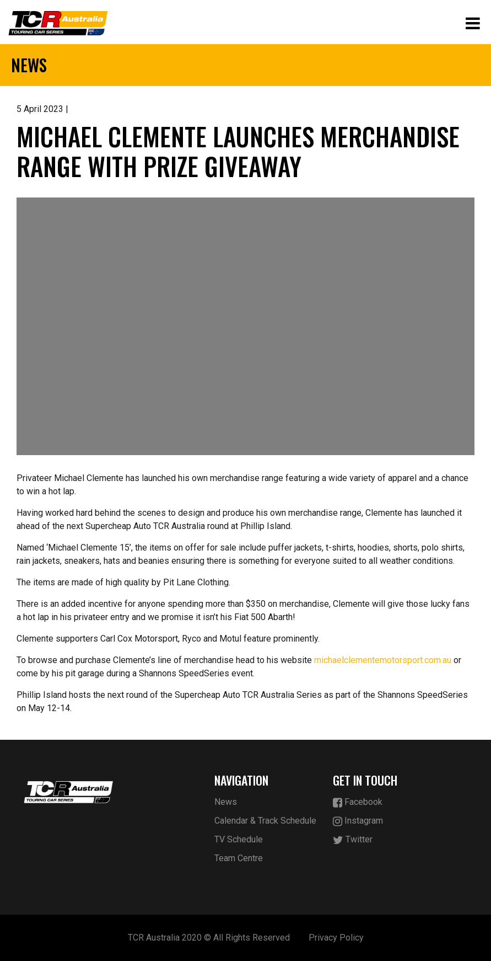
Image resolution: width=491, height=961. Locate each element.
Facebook (357, 802)
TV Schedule (238, 839)
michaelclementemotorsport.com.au (382, 660)
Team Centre (238, 858)
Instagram (358, 821)
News (225, 802)
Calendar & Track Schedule (265, 820)
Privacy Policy (336, 937)
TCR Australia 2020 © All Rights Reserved (209, 937)
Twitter (353, 840)
